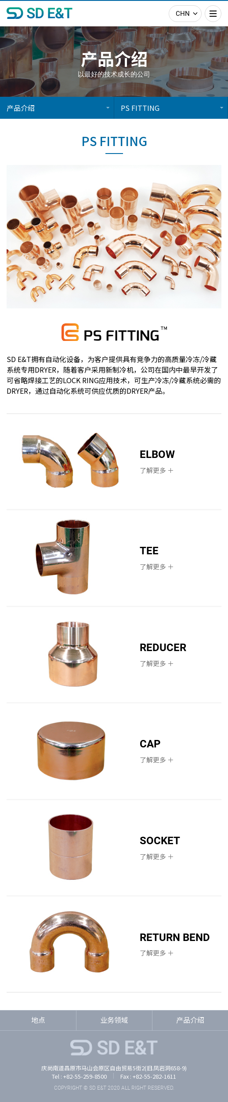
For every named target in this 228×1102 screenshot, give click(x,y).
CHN (183, 14)
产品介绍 (21, 108)
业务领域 (114, 1019)
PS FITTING (140, 108)
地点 (38, 1019)
